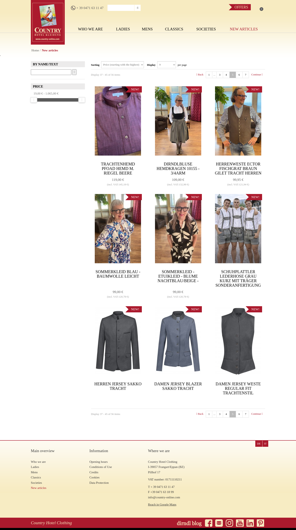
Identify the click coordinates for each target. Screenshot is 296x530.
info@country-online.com (164, 497)
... (214, 74)
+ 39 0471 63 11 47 (87, 8)
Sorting (117, 64)
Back (200, 74)
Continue (257, 74)
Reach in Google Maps (162, 504)
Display (167, 64)
